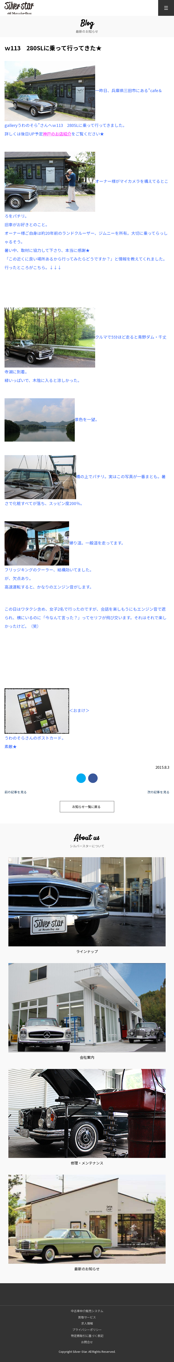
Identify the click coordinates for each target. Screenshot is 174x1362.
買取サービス (87, 1317)
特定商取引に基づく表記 (87, 1336)
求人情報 (87, 1323)
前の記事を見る (16, 792)
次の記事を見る (158, 792)
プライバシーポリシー (87, 1329)
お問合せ (87, 1342)
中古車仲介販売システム (87, 1311)
